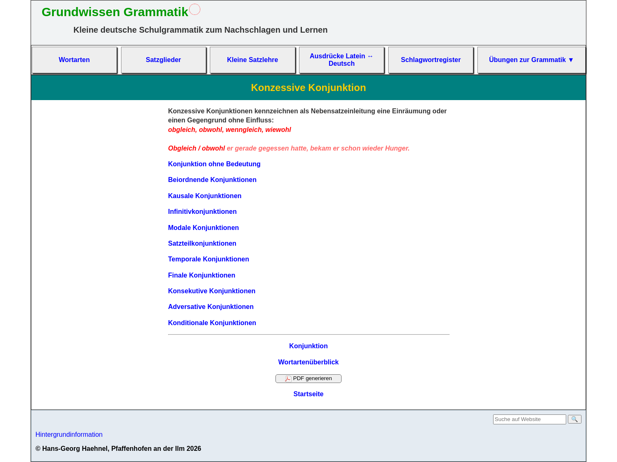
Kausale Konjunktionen (205, 195)
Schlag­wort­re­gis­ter (431, 59)
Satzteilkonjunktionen (202, 243)
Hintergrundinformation (69, 434)
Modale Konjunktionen (203, 227)
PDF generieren (308, 378)
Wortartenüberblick (308, 362)
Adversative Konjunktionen (211, 306)
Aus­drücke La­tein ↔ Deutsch (342, 60)
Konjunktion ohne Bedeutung (214, 164)
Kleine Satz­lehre (252, 59)
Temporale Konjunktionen (208, 259)
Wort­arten (74, 59)
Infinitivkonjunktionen (202, 211)
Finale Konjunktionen (201, 275)
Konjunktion (308, 345)
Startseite (309, 393)
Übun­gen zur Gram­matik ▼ (531, 59)
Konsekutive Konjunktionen (212, 290)
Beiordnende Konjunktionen (212, 179)
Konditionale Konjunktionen (212, 322)
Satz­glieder (163, 59)
